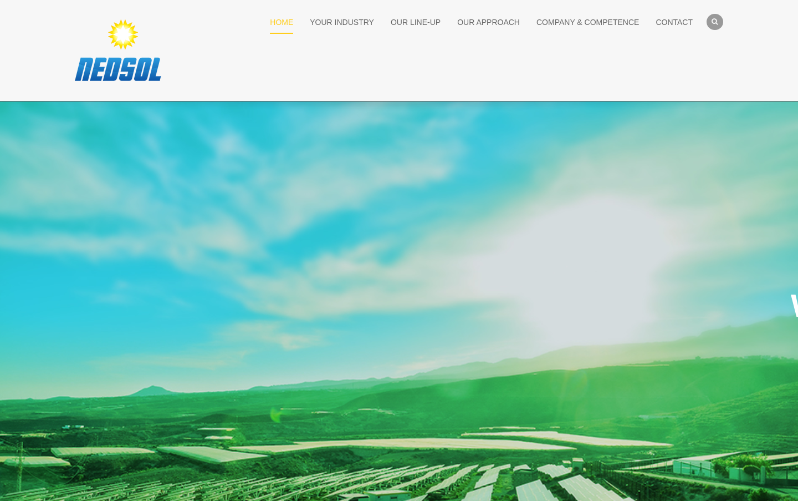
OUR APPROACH (488, 22)
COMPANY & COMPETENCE (587, 22)
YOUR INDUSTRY (342, 22)
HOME (281, 22)
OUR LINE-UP (416, 22)
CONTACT (674, 22)
